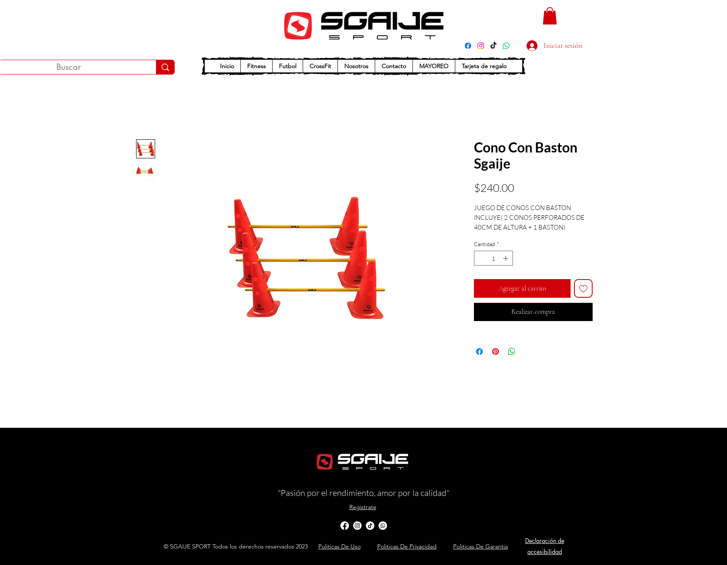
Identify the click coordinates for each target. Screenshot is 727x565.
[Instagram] (480, 46)
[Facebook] (468, 46)
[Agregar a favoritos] (583, 288)
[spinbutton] (493, 258)
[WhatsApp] (506, 46)
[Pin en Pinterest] (495, 351)
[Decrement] (480, 258)
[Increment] (506, 258)
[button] (550, 16)
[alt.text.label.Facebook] (344, 525)
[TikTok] (493, 46)
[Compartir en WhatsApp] (512, 351)
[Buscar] (165, 67)
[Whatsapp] (383, 525)
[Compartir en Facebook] (479, 351)
